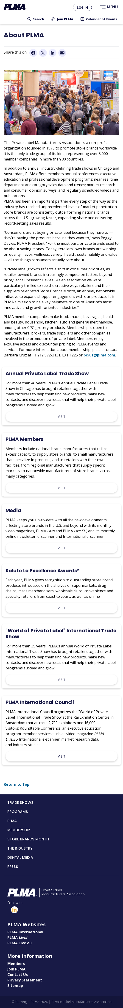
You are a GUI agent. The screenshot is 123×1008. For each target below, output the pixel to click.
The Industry (20, 848)
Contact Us (17, 974)
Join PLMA (65, 19)
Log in (82, 7)
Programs (17, 811)
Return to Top (16, 784)
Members (16, 963)
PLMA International (25, 932)
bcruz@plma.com (99, 355)
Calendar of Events (101, 19)
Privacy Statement (24, 980)
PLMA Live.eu (19, 943)
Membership (18, 830)
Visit (61, 416)
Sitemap (15, 985)
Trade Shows (20, 802)
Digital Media (20, 857)
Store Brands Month (28, 839)
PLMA (12, 820)
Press (12, 866)
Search (38, 19)
